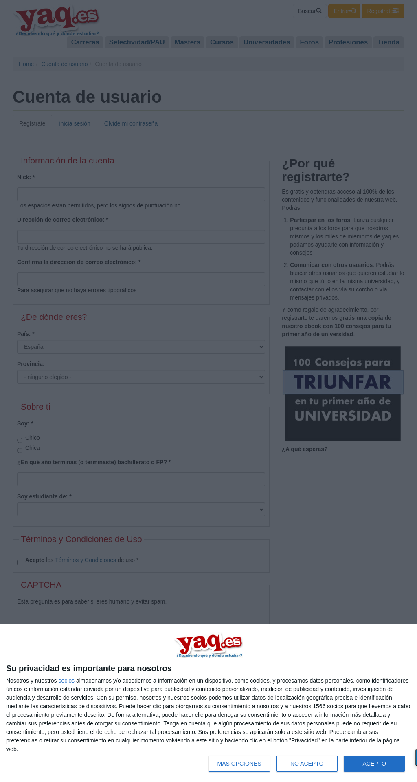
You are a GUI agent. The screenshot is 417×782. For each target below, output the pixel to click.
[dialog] (208, 703)
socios (66, 680)
